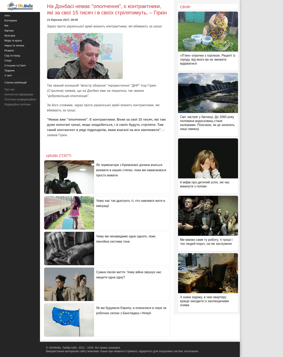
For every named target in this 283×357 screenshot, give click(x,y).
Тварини (9, 70)
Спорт (8, 60)
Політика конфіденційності (21, 99)
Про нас (9, 89)
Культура (9, 35)
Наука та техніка (14, 45)
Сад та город (12, 55)
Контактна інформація (18, 94)
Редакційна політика (17, 104)
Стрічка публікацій (15, 82)
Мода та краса (13, 40)
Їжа (6, 25)
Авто (7, 15)
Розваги (9, 50)
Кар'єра (9, 30)
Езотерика (10, 20)
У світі (8, 75)
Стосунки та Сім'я (15, 65)
